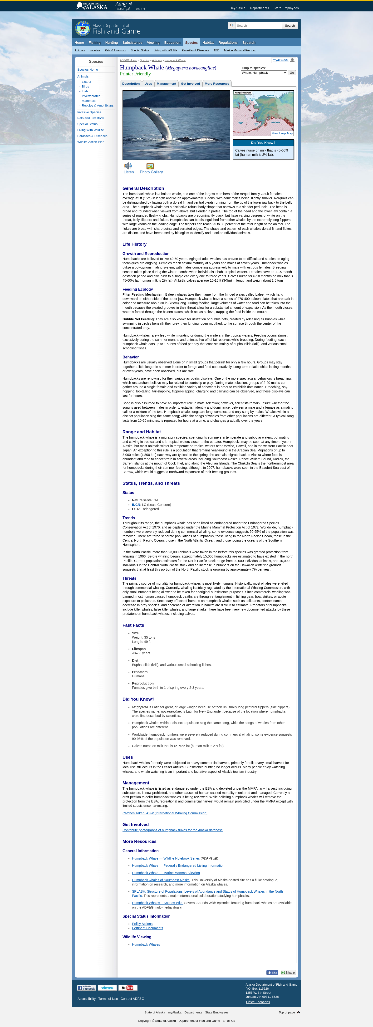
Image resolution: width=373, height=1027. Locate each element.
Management (166, 83)
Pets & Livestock (115, 50)
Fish (85, 91)
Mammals (89, 101)
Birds (85, 86)
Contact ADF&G (132, 999)
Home (79, 42)
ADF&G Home (128, 60)
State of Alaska (93, 6)
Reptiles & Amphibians (97, 105)
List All (86, 81)
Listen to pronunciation (130, 3)
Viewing (153, 42)
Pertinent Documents (147, 928)
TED (216, 50)
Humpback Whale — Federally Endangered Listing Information (178, 865)
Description (131, 83)
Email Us (229, 1020)
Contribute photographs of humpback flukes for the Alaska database (173, 830)
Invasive (95, 50)
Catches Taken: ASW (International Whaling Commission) (165, 813)
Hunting (111, 42)
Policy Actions (142, 924)
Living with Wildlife (165, 50)
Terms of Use (108, 999)
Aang (121, 4)
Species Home (87, 69)
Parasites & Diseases (195, 50)
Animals (80, 50)
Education (172, 42)
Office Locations (258, 1002)
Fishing (95, 42)
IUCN (136, 505)
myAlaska (238, 8)
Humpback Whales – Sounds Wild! (157, 903)
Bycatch (248, 42)
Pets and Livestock (90, 118)
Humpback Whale (175, 60)
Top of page (287, 1012)
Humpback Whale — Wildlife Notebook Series (166, 858)
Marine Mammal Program (240, 50)
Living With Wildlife (90, 130)
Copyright (144, 1020)
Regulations (228, 42)
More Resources (217, 83)
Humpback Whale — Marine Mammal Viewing (166, 873)
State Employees (286, 8)
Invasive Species (89, 112)
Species (191, 42)
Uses (148, 83)
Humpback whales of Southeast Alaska (161, 880)
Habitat (208, 42)
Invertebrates (91, 96)
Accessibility (87, 999)
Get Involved (190, 83)
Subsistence (132, 42)
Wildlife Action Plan (90, 142)
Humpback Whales (146, 944)
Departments (259, 8)
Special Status (140, 50)
